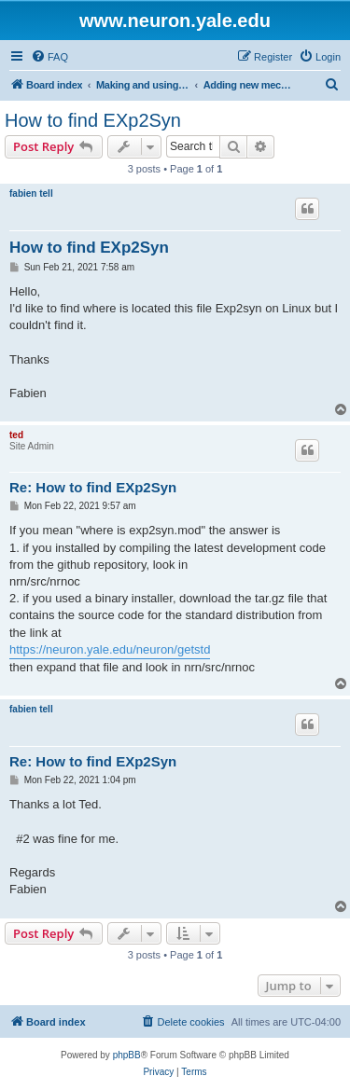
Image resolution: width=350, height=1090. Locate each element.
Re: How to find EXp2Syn (92, 487)
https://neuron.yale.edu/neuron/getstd (109, 649)
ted (16, 435)
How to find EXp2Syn (93, 120)
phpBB (127, 1055)
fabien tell (31, 193)
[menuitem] (49, 57)
